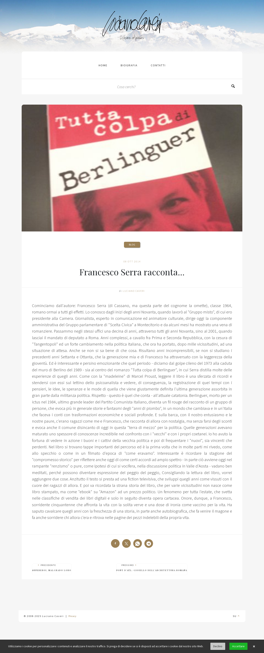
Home (103, 65)
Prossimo (151, 568)
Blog (132, 244)
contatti (158, 65)
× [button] (254, 646)
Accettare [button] (238, 646)
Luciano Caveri (134, 290)
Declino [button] (217, 646)
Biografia (129, 65)
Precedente (51, 568)
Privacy (72, 616)
